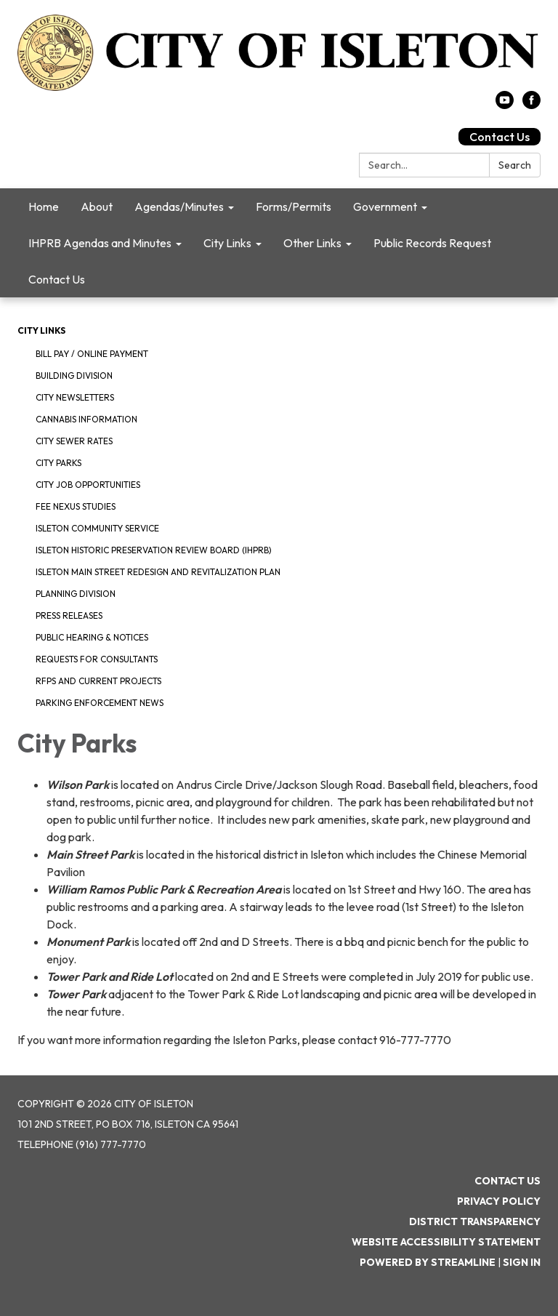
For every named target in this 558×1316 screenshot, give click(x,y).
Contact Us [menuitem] (56, 279)
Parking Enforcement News (99, 702)
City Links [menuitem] (227, 243)
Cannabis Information (86, 419)
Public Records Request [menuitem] (432, 243)
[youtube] (505, 104)
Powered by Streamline (428, 1262)
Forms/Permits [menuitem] (293, 206)
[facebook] (531, 104)
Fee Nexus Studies (76, 506)
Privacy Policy (499, 1201)
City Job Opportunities (88, 484)
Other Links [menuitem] (312, 243)
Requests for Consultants (97, 659)
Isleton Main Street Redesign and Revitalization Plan (158, 571)
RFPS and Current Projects (98, 680)
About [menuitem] (97, 206)
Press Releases (69, 615)
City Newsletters (75, 397)
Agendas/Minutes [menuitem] (179, 206)
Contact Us (499, 136)
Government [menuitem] (385, 206)
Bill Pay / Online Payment (92, 353)
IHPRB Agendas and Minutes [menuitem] (99, 243)
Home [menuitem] (43, 206)
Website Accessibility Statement (446, 1241)
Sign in (522, 1262)
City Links (41, 330)
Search (514, 165)
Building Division (74, 375)
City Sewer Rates (74, 441)
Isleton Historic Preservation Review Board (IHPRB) (154, 550)
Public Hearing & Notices (92, 637)
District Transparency (475, 1221)
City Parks (58, 462)
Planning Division (76, 593)
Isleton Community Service (97, 528)
